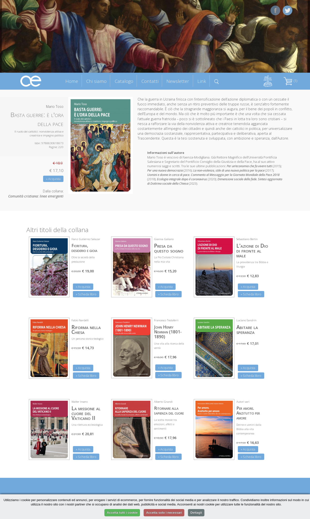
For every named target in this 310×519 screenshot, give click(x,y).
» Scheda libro (86, 294)
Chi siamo (96, 81)
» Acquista (53, 179)
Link (201, 81)
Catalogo (124, 81)
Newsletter (177, 81)
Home (71, 81)
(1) (290, 81)
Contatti (149, 81)
